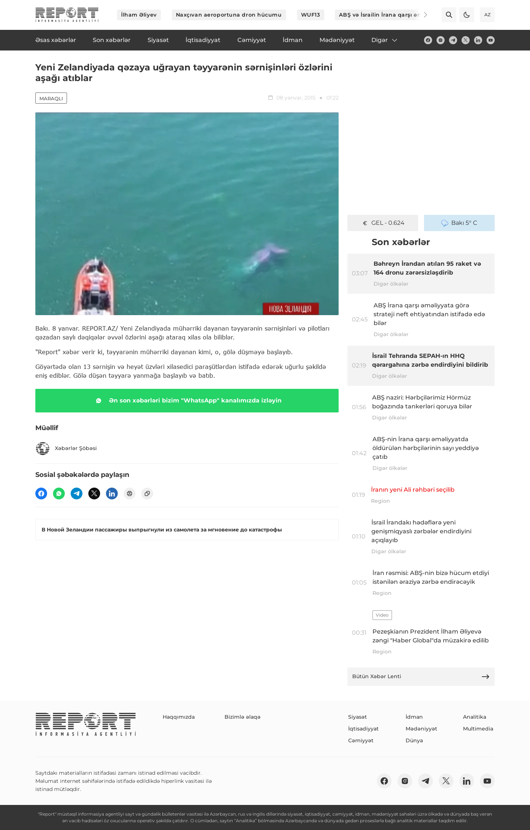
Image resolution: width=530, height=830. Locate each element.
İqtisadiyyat (363, 728)
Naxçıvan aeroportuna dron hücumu (229, 14)
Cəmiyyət (361, 740)
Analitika (474, 717)
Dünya (414, 740)
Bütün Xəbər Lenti (421, 676)
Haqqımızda (179, 717)
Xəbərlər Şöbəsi (66, 448)
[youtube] (491, 40)
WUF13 (310, 14)
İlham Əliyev (139, 14)
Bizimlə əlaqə (243, 717)
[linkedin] (478, 40)
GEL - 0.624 (382, 223)
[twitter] (466, 40)
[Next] (420, 14)
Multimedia (478, 728)
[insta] (441, 40)
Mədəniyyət (421, 728)
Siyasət (357, 717)
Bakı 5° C (459, 223)
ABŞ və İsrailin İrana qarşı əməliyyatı (391, 14)
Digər (384, 40)
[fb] (428, 40)
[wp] (59, 493)
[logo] (67, 14)
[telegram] (453, 40)
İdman (414, 717)
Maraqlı (51, 98)
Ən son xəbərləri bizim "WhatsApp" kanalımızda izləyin (187, 401)
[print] (129, 493)
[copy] (147, 493)
